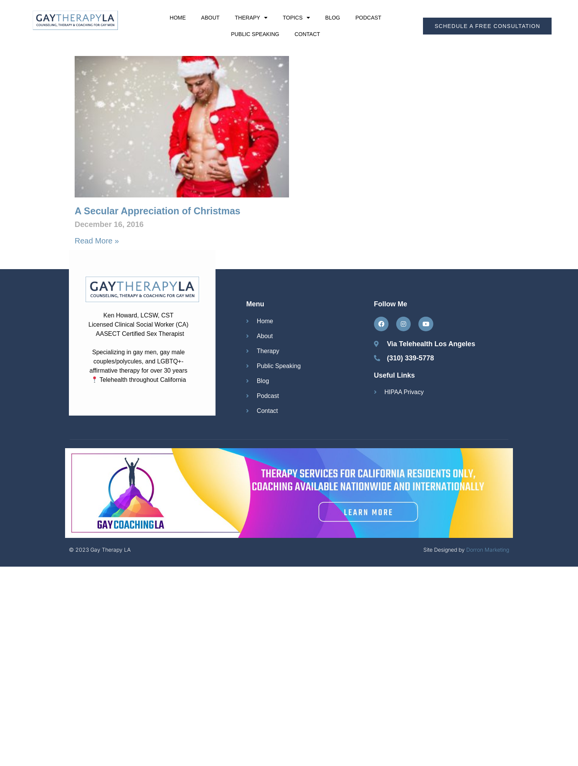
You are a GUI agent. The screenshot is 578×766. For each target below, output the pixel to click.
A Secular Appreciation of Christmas (157, 210)
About (210, 18)
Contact (307, 34)
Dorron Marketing (487, 549)
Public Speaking (255, 34)
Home (178, 18)
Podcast (368, 18)
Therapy (251, 17)
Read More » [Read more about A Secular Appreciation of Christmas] (97, 241)
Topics (296, 17)
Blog (332, 18)
